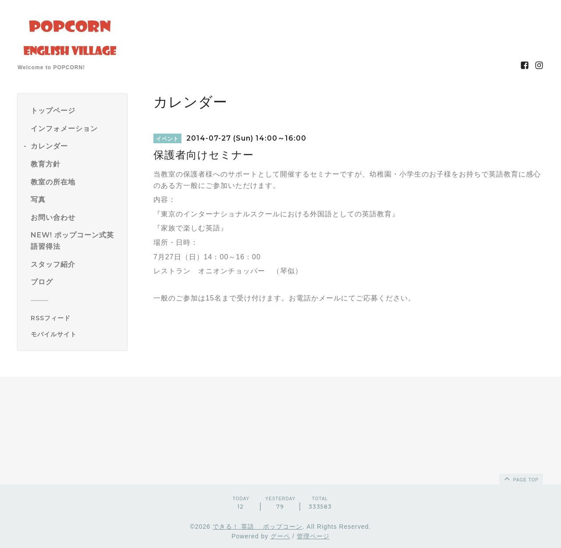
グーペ (280, 536)
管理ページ (313, 536)
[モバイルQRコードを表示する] (76, 334)
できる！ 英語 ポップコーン (257, 526)
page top (521, 478)
